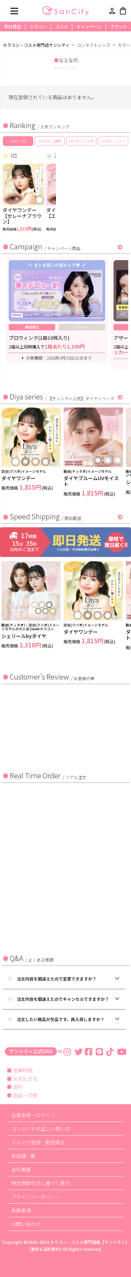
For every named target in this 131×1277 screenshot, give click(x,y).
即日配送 (73, 518)
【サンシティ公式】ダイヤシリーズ (81, 398)
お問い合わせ (26, 1223)
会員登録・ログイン (33, 1114)
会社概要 (21, 1169)
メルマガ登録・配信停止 (38, 1142)
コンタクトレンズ (93, 45)
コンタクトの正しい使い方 (40, 1128)
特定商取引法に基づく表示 (40, 1183)
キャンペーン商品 (63, 248)
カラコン (38, 26)
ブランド (118, 26)
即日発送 (12, 26)
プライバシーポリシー (35, 1196)
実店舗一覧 (23, 1155)
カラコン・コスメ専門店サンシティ (36, 45)
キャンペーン (89, 26)
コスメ (61, 26)
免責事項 (21, 1210)
